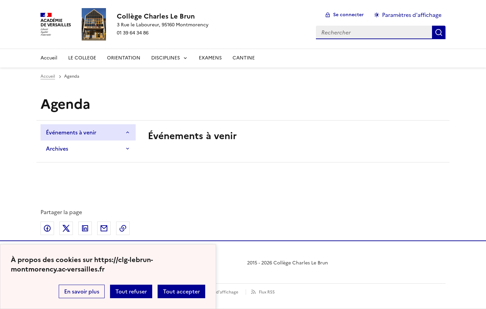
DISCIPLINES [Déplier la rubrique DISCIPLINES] (165, 57)
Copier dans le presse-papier (123, 228)
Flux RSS (267, 292)
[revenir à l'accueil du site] (163, 16)
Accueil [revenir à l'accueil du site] (48, 57)
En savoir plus (81, 291)
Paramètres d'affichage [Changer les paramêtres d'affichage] (411, 15)
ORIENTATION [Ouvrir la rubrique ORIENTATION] (123, 57)
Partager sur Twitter (66, 228)
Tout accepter (181, 291)
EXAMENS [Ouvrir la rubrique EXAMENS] (210, 57)
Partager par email (104, 228)
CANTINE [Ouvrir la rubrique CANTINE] (244, 57)
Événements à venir (71, 132)
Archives (57, 149)
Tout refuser (131, 291)
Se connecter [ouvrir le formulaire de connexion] (348, 14)
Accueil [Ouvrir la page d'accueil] (47, 76)
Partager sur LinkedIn (85, 228)
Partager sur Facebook (47, 228)
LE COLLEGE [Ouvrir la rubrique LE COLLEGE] (82, 57)
